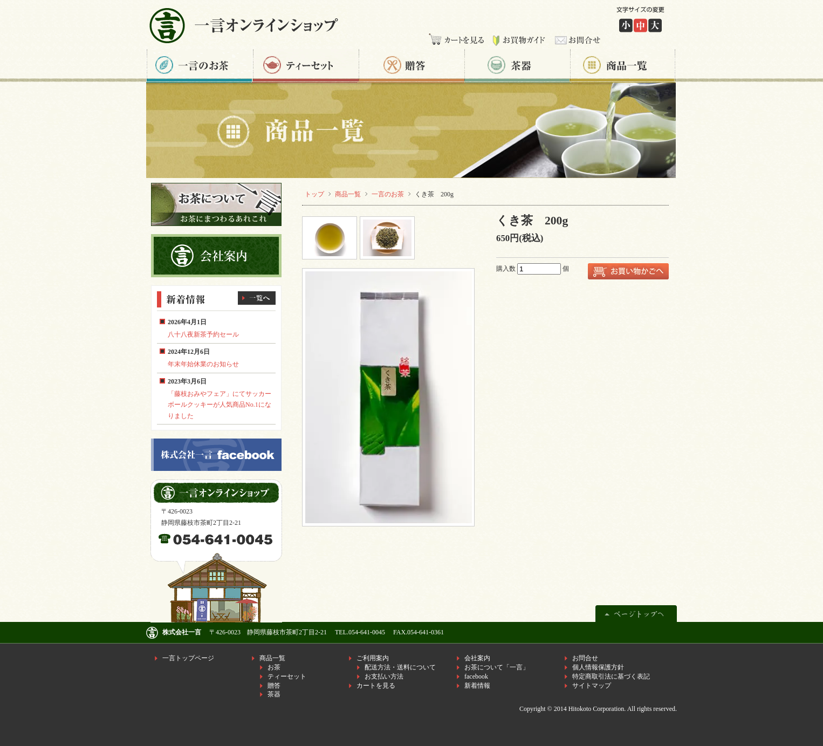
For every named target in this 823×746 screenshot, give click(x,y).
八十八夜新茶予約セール (203, 334)
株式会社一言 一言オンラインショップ (247, 25)
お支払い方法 (384, 676)
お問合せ (575, 40)
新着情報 (477, 685)
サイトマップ (591, 685)
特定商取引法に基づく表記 (611, 676)
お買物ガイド (519, 40)
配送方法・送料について (400, 667)
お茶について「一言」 (496, 667)
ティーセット (306, 65)
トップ (314, 194)
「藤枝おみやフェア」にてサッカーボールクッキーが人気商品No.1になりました (219, 405)
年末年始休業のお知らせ (203, 364)
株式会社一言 (181, 632)
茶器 (517, 65)
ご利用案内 (372, 658)
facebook (476, 676)
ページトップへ (636, 612)
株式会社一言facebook (216, 455)
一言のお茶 (199, 65)
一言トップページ (188, 658)
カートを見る (458, 40)
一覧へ (257, 298)
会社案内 (477, 658)
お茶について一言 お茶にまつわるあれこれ (216, 204)
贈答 (411, 65)
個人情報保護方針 (598, 667)
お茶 (274, 667)
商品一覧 (623, 65)
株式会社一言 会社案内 (216, 255)
